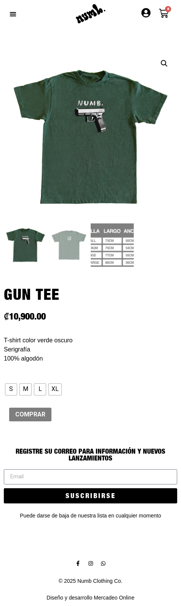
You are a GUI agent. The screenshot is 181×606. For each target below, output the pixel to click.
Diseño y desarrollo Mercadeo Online (90, 598)
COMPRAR (30, 414)
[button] (13, 14)
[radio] (11, 389)
